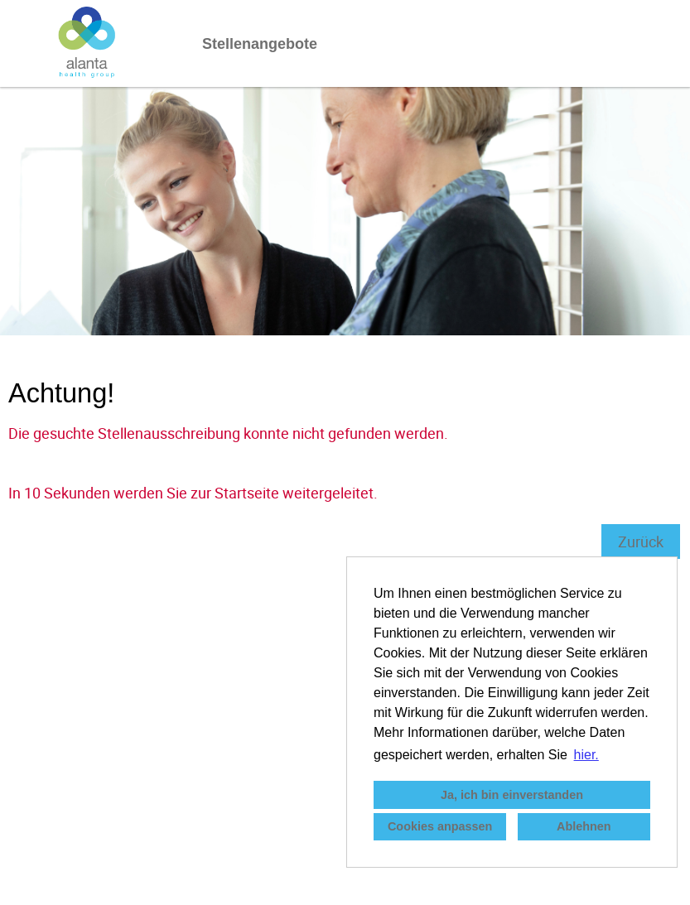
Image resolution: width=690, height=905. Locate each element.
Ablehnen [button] (584, 826)
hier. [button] (586, 755)
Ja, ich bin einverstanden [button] (512, 795)
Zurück (640, 541)
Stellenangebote (259, 44)
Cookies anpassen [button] (440, 826)
